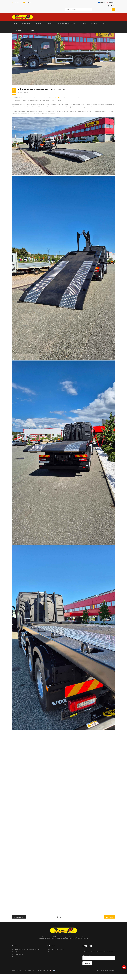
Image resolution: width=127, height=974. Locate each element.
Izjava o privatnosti (17, 970)
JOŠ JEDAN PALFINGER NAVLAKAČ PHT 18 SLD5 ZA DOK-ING (41, 89)
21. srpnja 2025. (23, 92)
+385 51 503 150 (17, 2)
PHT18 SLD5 (57, 97)
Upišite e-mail (86, 955)
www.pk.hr (17, 957)
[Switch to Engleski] (110, 2)
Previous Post (19, 917)
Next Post (109, 917)
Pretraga (113, 9)
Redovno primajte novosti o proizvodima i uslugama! (97, 951)
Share (59, 917)
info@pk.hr (28, 2)
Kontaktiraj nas (43, 970)
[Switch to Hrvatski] (102, 2)
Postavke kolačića (30, 970)
